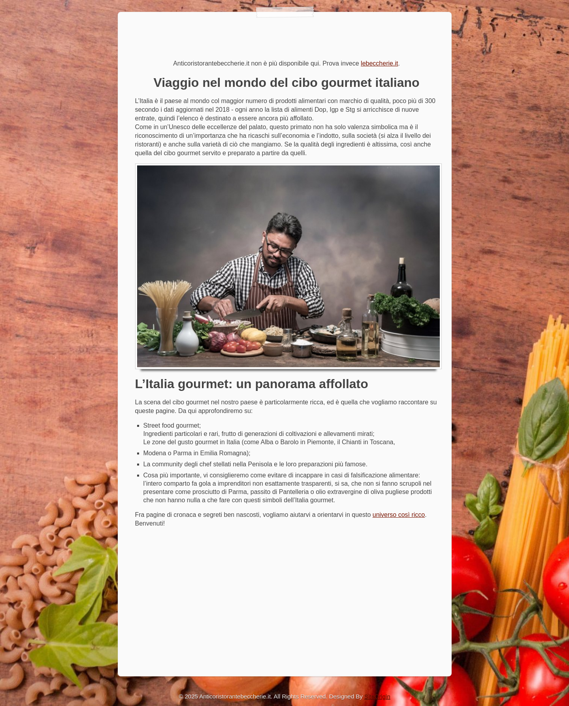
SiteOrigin (377, 696)
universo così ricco (399, 514)
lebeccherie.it (379, 63)
